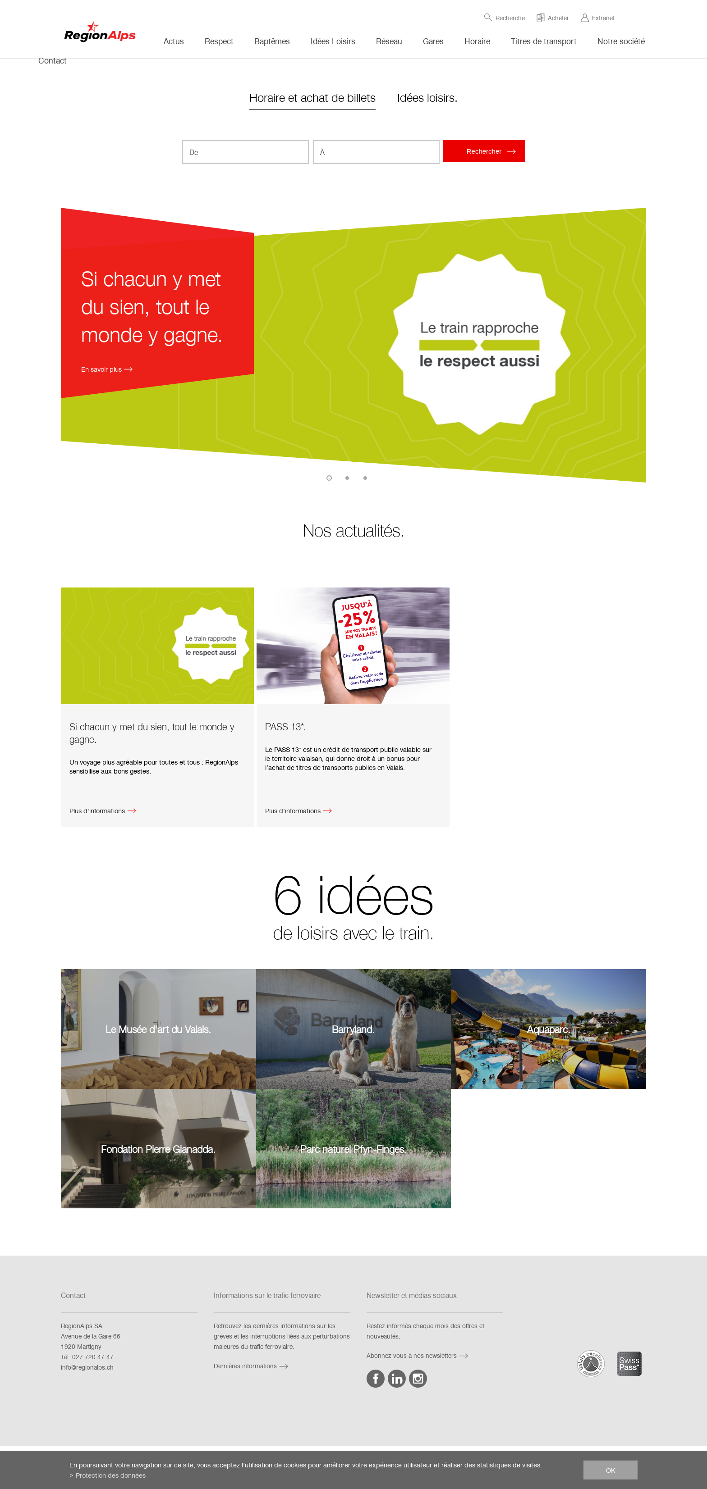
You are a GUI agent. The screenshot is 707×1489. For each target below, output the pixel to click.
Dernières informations (252, 1366)
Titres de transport (544, 41)
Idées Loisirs (333, 41)
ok (610, 1469)
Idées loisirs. (427, 97)
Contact (52, 60)
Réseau (389, 41)
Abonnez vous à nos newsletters (418, 1355)
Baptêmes (272, 41)
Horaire (477, 41)
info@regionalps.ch (87, 1367)
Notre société (621, 41)
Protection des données (111, 1475)
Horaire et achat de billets (312, 97)
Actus (174, 41)
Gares (433, 41)
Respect (219, 41)
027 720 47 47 (93, 1356)
